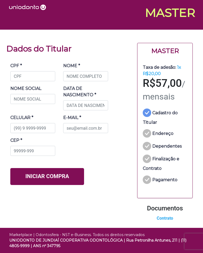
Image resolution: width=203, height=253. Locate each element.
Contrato (165, 218)
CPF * (16, 65)
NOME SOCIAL (25, 88)
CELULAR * (21, 117)
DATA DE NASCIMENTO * (79, 91)
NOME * (71, 65)
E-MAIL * (72, 117)
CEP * (16, 140)
